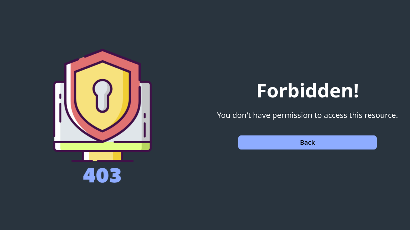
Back (307, 142)
